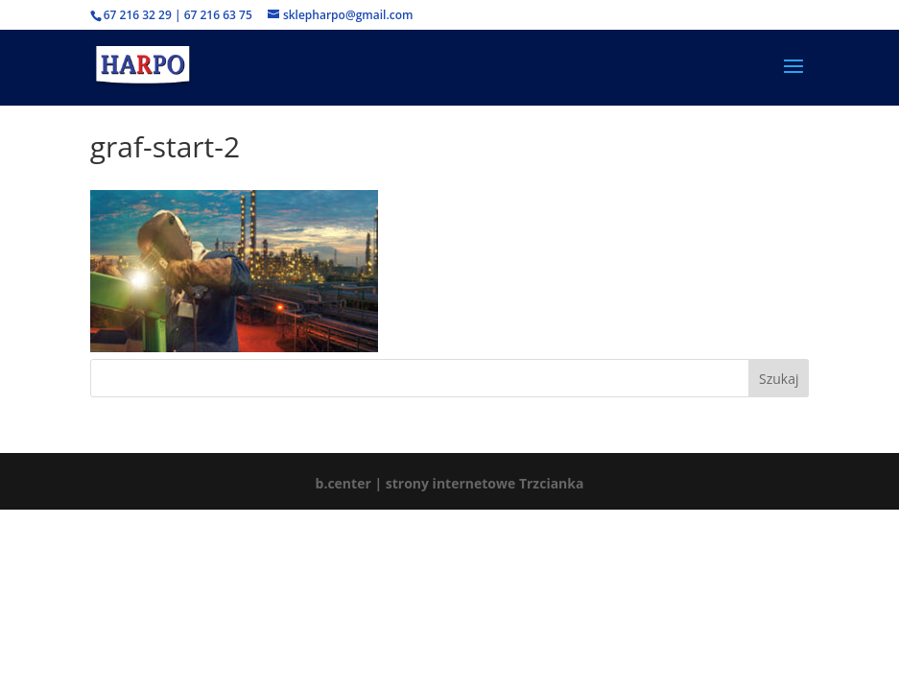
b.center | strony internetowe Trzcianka (450, 483)
